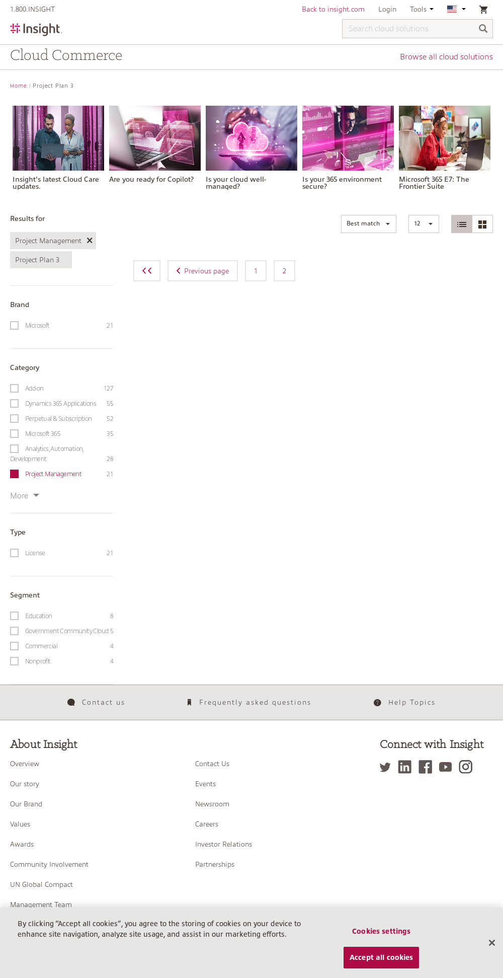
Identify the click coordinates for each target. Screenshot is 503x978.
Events (205, 784)
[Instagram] (468, 767)
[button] (368, 224)
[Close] (492, 952)
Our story (24, 784)
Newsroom (212, 804)
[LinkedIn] (407, 767)
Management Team (41, 904)
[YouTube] (448, 767)
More (24, 495)
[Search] (483, 29)
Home (18, 86)
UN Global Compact (41, 884)
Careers (206, 824)
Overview (24, 764)
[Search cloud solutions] (417, 28)
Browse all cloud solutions (446, 56)
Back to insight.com (333, 9)
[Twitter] (388, 767)
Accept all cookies (381, 966)
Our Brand (26, 804)
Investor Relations (223, 844)
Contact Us (212, 764)
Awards (22, 844)
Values (20, 824)
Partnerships (214, 864)
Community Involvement (49, 864)
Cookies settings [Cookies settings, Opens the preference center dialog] (381, 940)
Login (387, 9)
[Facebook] (427, 767)
